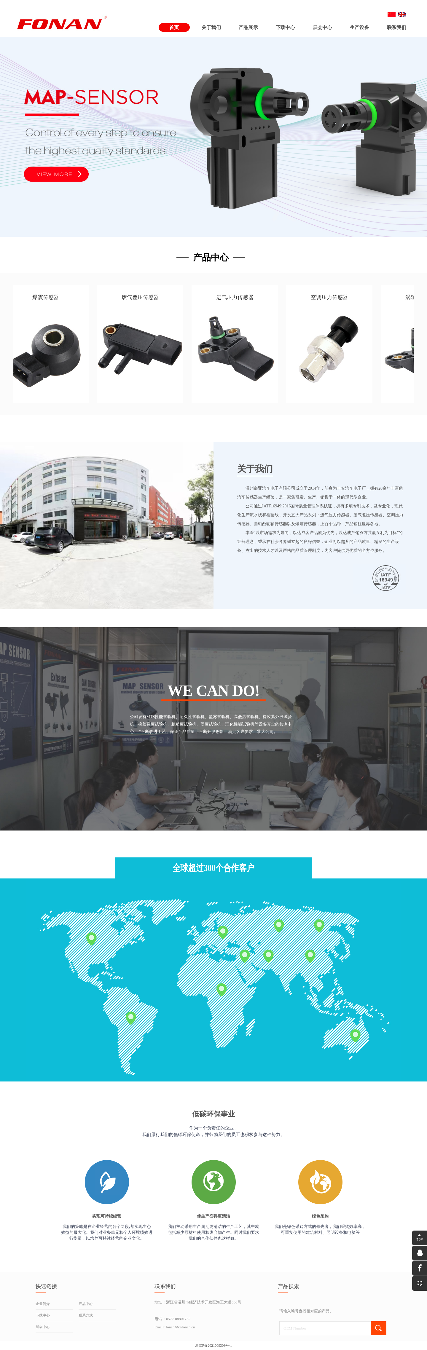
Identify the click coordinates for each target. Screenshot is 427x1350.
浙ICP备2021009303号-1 (213, 1345)
